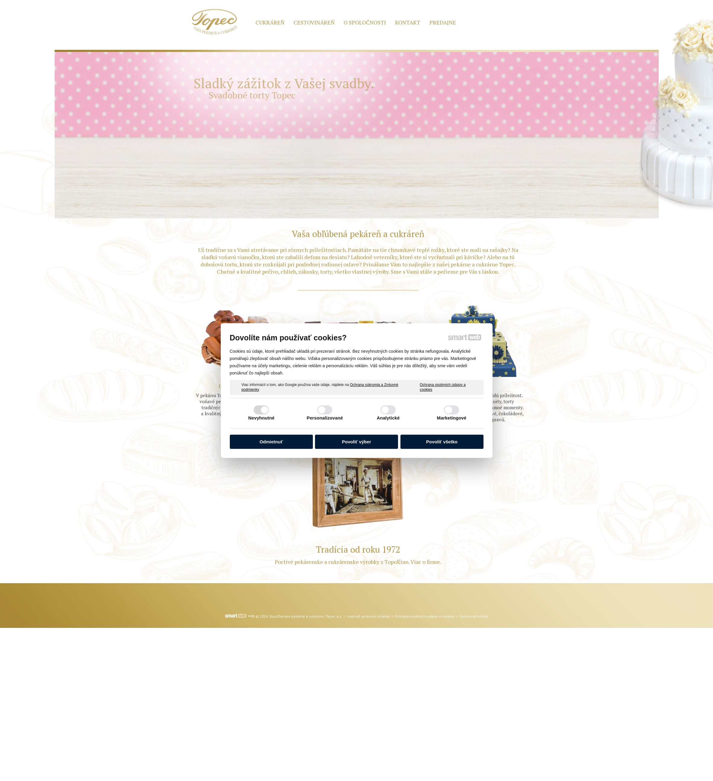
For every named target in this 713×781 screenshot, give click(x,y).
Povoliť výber (356, 441)
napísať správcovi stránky (368, 616)
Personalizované (325, 417)
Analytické (388, 417)
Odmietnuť (271, 441)
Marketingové (452, 417)
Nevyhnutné (261, 417)
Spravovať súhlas (474, 616)
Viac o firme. (425, 561)
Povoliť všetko (442, 441)
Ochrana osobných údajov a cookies (443, 387)
